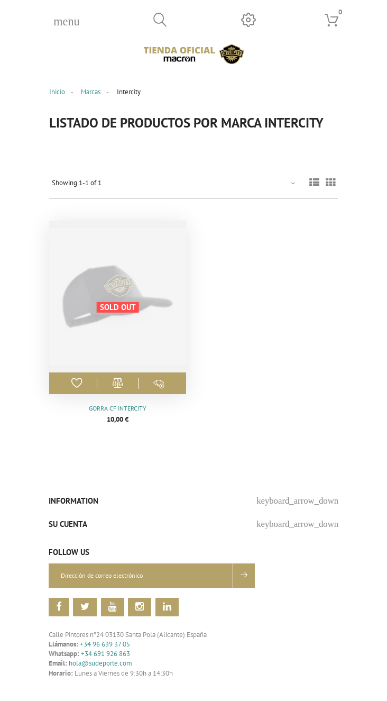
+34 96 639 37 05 (105, 644)
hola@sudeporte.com (100, 663)
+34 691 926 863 (105, 654)
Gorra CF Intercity (117, 408)
